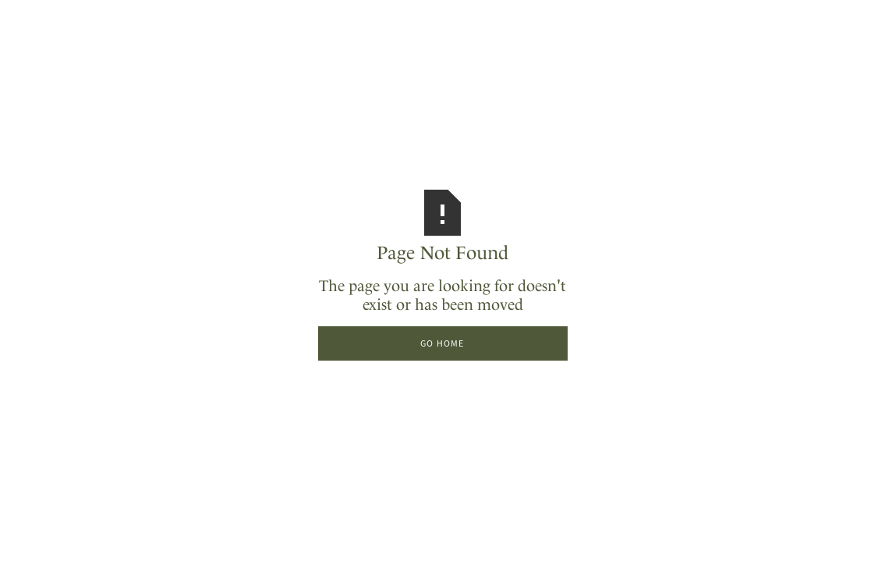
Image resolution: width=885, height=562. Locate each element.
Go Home (442, 343)
